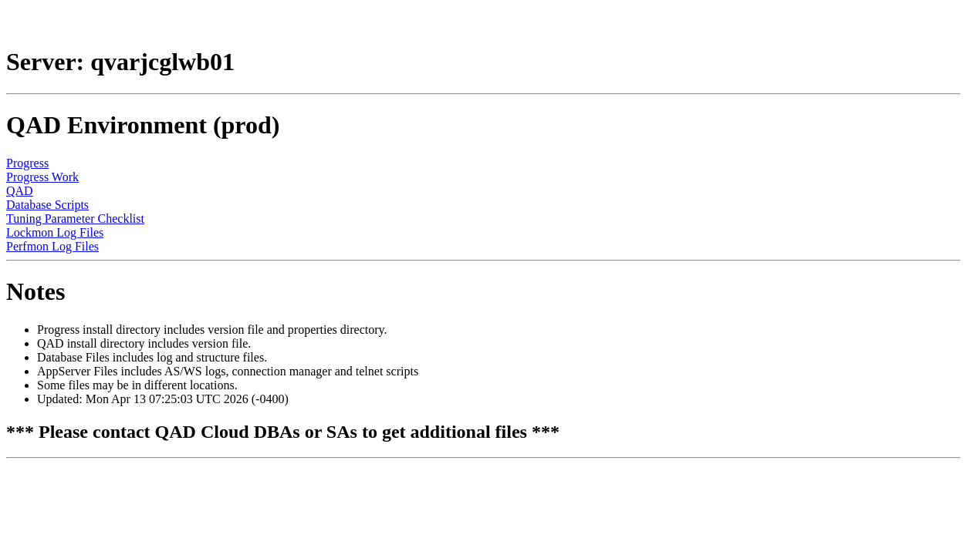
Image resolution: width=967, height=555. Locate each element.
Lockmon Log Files (54, 232)
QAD (19, 190)
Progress (27, 163)
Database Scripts (47, 204)
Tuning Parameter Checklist (75, 218)
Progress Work (42, 176)
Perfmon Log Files (52, 246)
